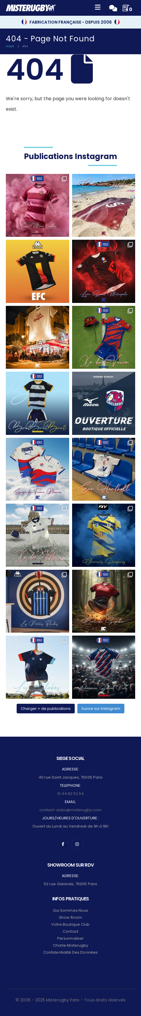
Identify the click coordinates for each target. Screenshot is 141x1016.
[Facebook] (63, 844)
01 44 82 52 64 (70, 793)
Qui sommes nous (70, 910)
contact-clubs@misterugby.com (70, 810)
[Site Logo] (30, 7)
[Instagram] (77, 844)
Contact (70, 931)
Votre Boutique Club (70, 924)
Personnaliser (70, 938)
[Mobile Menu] (97, 8)
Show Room (70, 917)
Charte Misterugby (70, 945)
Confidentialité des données (70, 952)
